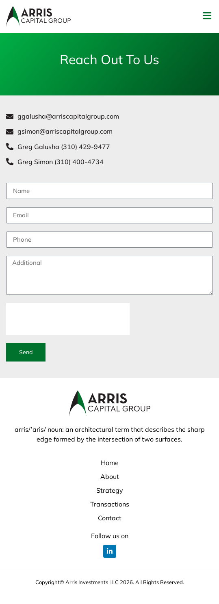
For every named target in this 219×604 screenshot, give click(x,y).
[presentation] (68, 328)
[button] (207, 15)
